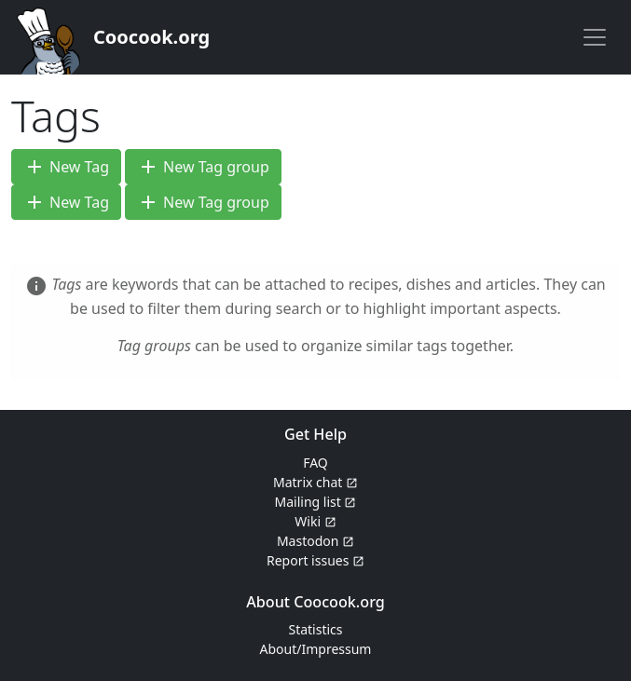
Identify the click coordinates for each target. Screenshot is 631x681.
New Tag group (203, 167)
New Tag (66, 167)
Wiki (315, 521)
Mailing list (316, 502)
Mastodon (315, 541)
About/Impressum (316, 649)
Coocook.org (151, 36)
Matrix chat (315, 482)
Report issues (315, 560)
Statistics (315, 629)
